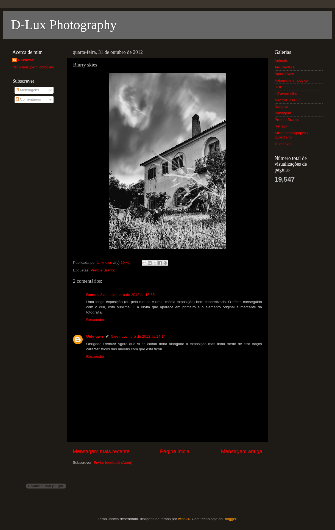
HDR (279, 87)
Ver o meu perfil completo (33, 67)
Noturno (281, 106)
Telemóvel (283, 144)
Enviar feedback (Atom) (113, 462)
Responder (95, 320)
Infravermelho (286, 93)
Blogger (230, 519)
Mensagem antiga (241, 451)
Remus (92, 295)
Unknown (94, 336)
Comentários (28, 99)
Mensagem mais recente (101, 451)
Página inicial (175, 451)
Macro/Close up (288, 100)
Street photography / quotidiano (291, 135)
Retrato (281, 126)
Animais (281, 61)
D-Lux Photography (64, 24)
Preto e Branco (103, 270)
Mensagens (27, 90)
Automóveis (284, 74)
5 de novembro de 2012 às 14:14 (138, 336)
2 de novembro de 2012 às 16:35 (127, 295)
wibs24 (184, 519)
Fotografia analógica (291, 80)
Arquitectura (285, 67)
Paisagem (283, 113)
